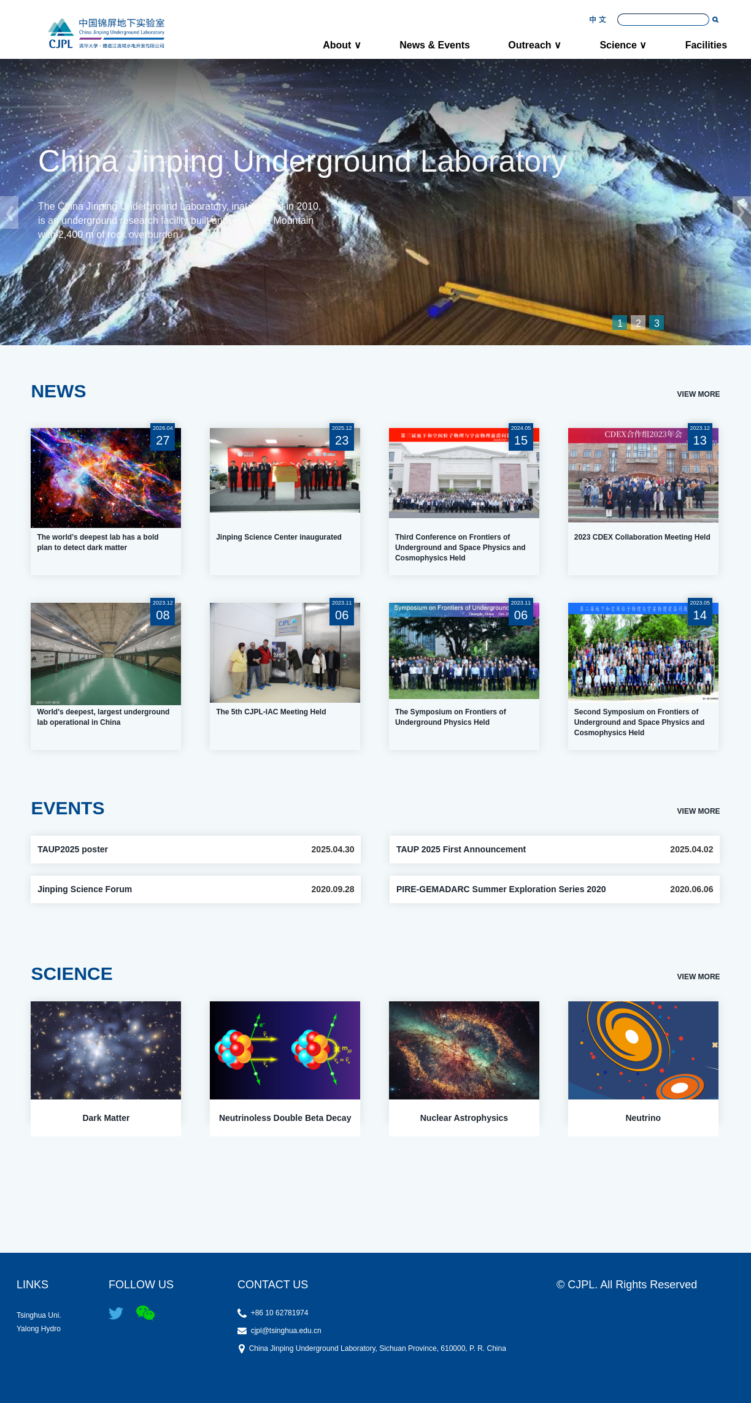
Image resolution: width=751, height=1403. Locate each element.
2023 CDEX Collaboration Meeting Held (642, 537)
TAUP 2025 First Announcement (461, 849)
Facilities (706, 45)
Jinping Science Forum (84, 889)
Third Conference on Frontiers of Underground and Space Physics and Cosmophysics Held (460, 547)
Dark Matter (105, 1118)
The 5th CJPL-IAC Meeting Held (271, 712)
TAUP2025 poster (72, 849)
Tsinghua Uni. (47, 1314)
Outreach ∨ (534, 45)
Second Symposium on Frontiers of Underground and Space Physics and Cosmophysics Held (639, 722)
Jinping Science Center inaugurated (279, 537)
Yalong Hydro (47, 1328)
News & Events (434, 45)
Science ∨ (623, 45)
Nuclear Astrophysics (464, 1118)
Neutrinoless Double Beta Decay (285, 1118)
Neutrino (643, 1118)
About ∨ (342, 45)
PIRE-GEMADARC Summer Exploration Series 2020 (501, 889)
